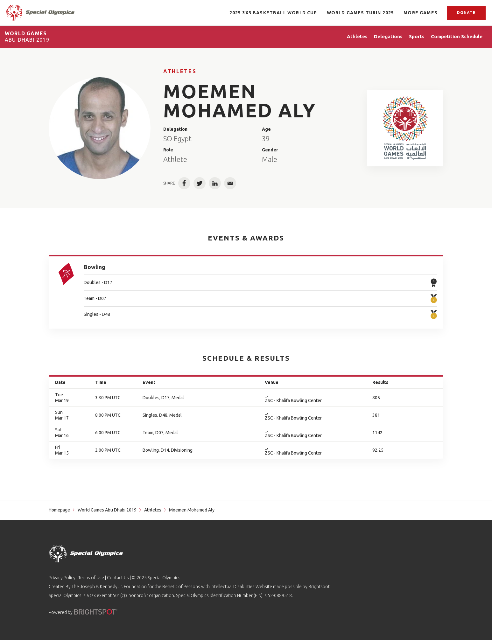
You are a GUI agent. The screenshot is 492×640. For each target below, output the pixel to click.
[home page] (40, 13)
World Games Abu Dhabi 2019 (107, 509)
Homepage (59, 509)
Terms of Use (91, 577)
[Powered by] (95, 612)
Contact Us (118, 577)
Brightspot (319, 586)
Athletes (179, 71)
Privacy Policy (62, 577)
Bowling (94, 267)
